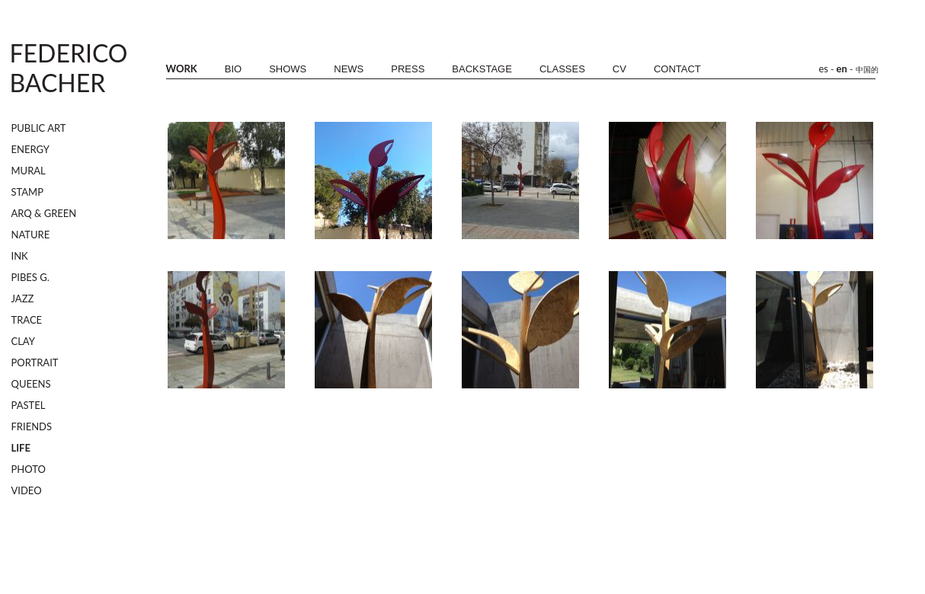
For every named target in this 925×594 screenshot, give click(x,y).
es (824, 68)
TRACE (27, 320)
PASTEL (28, 405)
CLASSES (562, 69)
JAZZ (22, 298)
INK (19, 256)
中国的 (867, 69)
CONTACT (677, 69)
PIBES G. (30, 277)
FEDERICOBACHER (69, 67)
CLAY (23, 341)
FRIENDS (32, 426)
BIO (233, 69)
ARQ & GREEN (44, 213)
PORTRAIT (35, 362)
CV (619, 69)
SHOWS (287, 69)
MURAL (28, 170)
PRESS (407, 69)
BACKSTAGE (482, 69)
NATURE (30, 234)
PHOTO (28, 469)
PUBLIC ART (38, 128)
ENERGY (30, 149)
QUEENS (31, 384)
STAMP (27, 192)
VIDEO (26, 490)
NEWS (348, 69)
